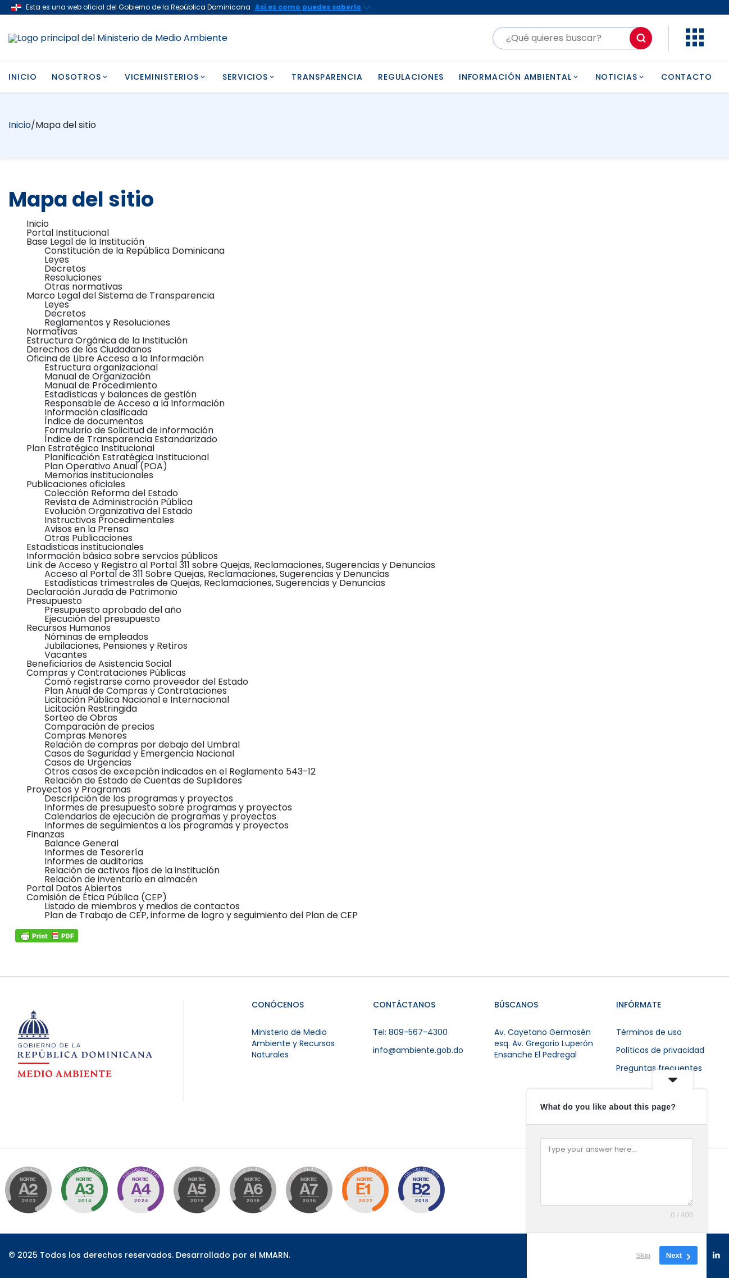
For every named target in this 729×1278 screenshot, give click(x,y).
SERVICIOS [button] (249, 77)
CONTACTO (686, 77)
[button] (695, 43)
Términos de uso (649, 1032)
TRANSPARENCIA (327, 77)
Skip (643, 1255)
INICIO (22, 77)
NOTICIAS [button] (620, 77)
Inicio (19, 124)
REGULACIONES (411, 77)
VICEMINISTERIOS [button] (166, 77)
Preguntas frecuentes (659, 1068)
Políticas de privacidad (660, 1050)
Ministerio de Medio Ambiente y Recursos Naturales (293, 1043)
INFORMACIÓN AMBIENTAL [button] (519, 77)
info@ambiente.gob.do (418, 1050)
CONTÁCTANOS (404, 1004)
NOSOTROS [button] (80, 77)
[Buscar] (572, 38)
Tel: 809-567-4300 (410, 1032)
